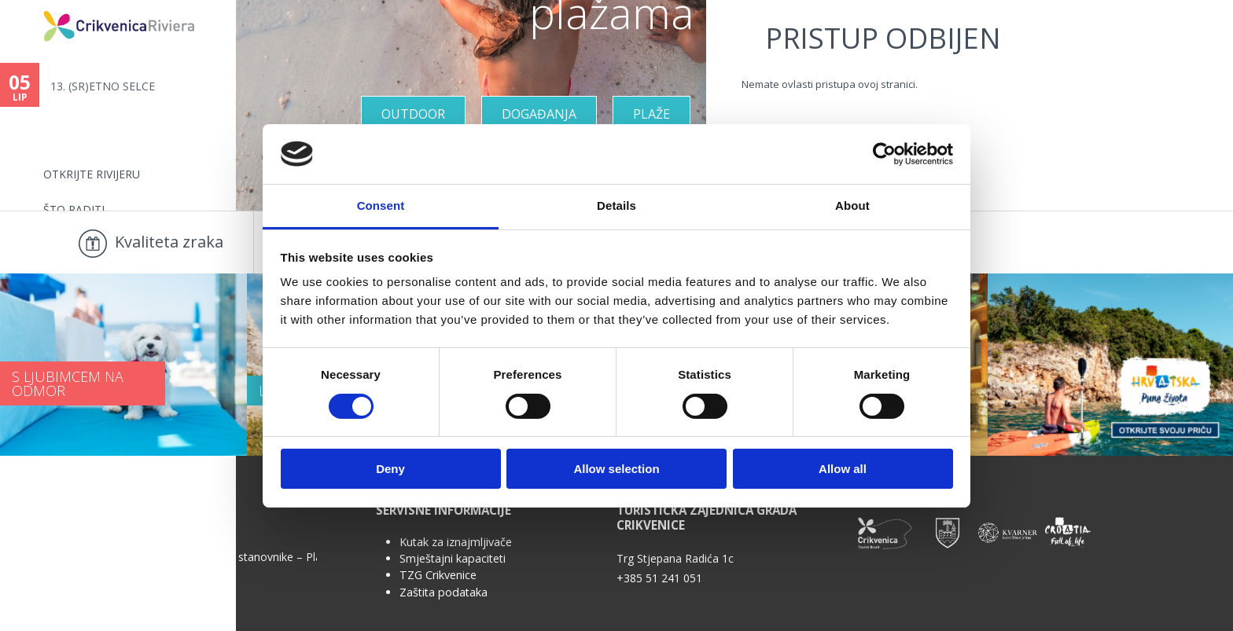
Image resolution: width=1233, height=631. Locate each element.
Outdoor (413, 114)
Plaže (651, 114)
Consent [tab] (381, 205)
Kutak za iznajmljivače (455, 541)
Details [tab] (616, 205)
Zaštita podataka (443, 592)
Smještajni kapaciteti (452, 558)
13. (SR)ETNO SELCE (102, 86)
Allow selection (616, 468)
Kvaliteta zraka (169, 241)
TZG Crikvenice (438, 574)
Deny (390, 468)
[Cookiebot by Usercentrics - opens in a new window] (884, 154)
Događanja (539, 114)
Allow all (843, 468)
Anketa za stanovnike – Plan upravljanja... (250, 555)
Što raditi (74, 209)
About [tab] (852, 205)
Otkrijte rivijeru (91, 174)
